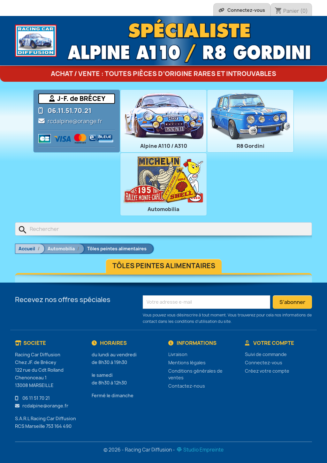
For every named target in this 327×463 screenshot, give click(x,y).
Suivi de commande (266, 354)
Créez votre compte (267, 371)
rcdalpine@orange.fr (75, 121)
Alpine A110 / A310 (163, 145)
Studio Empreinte (200, 449)
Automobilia (163, 209)
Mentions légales (187, 363)
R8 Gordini (250, 145)
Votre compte (269, 342)
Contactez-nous (186, 386)
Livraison (177, 354)
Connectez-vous (263, 363)
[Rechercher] (163, 229)
